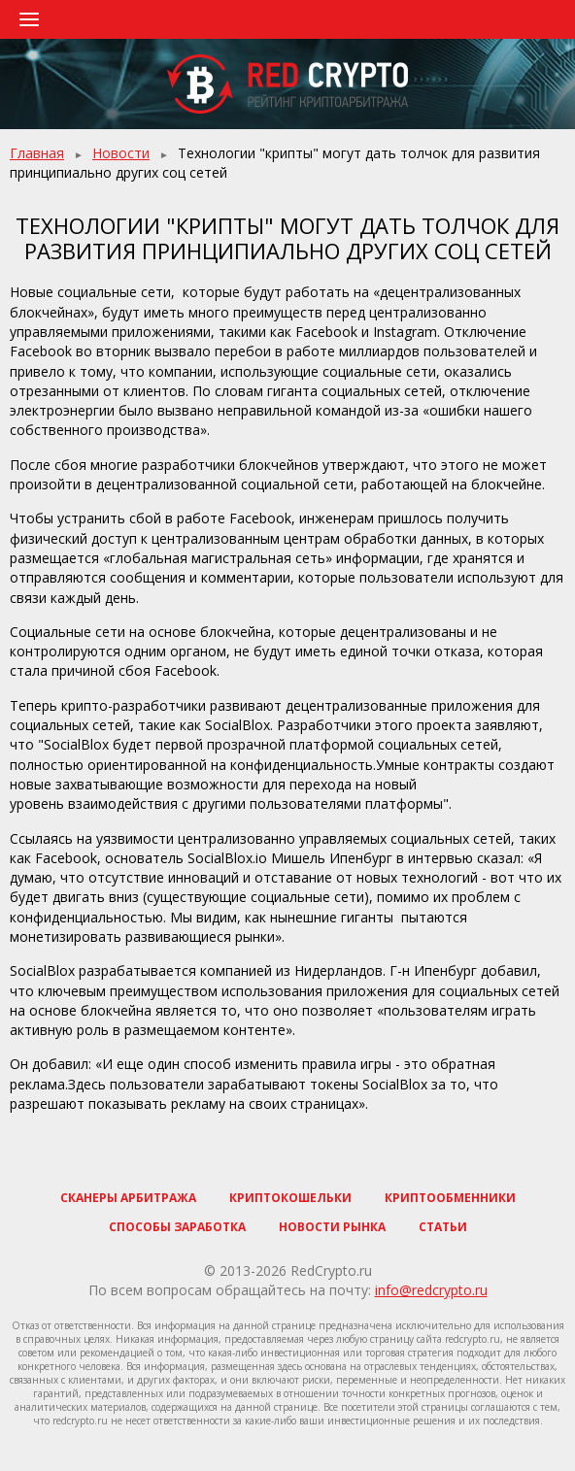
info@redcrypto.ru (431, 1290)
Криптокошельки (290, 1197)
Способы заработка (177, 1227)
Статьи (443, 1227)
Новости (121, 153)
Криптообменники (450, 1197)
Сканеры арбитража (128, 1197)
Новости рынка (332, 1227)
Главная (37, 153)
